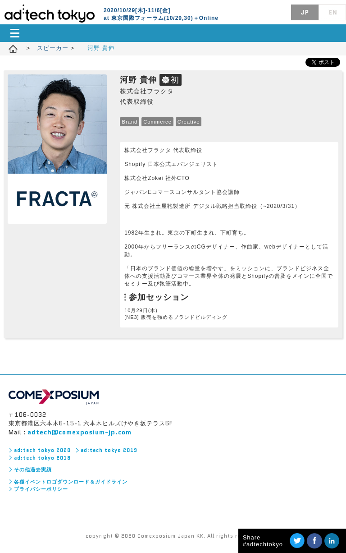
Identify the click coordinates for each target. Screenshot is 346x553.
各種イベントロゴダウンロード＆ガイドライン (70, 481)
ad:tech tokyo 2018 (42, 457)
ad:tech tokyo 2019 (109, 450)
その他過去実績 (33, 469)
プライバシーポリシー (41, 489)
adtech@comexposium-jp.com (79, 432)
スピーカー (54, 48)
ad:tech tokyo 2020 (42, 450)
